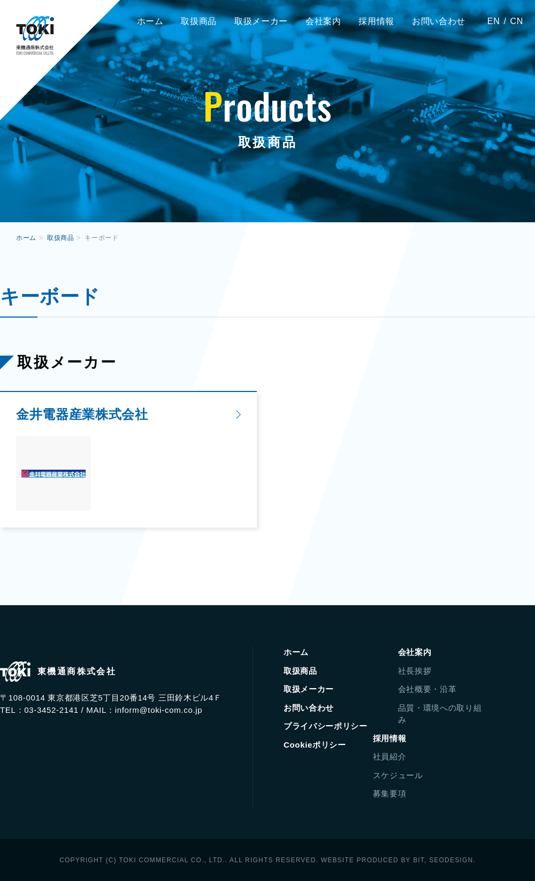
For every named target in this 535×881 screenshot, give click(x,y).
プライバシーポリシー (326, 726)
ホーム (150, 21)
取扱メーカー (261, 21)
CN (516, 21)
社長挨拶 (415, 670)
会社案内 (323, 21)
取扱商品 (199, 21)
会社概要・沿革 (427, 689)
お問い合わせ (438, 21)
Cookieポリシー (315, 744)
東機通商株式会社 (35, 35)
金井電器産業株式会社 (82, 414)
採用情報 (376, 21)
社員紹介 (390, 756)
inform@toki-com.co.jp (159, 709)
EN (493, 21)
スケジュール (398, 775)
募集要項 (390, 793)
